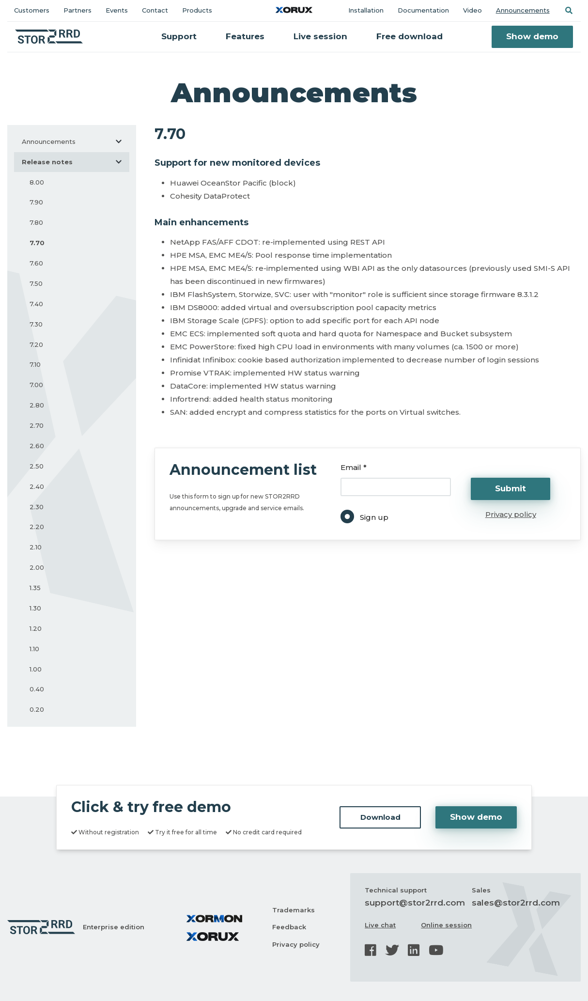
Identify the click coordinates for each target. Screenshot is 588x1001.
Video (472, 10)
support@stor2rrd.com (415, 902)
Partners (77, 10)
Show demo (532, 36)
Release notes (75, 162)
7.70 (37, 243)
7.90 (36, 202)
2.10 (36, 547)
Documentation (423, 10)
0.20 (37, 709)
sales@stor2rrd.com (516, 902)
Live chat (380, 925)
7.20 (36, 344)
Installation (366, 10)
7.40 (36, 304)
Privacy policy (510, 514)
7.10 (35, 364)
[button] (569, 10)
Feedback (289, 927)
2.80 (37, 405)
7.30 (36, 324)
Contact (155, 10)
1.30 (35, 608)
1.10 (34, 649)
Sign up (374, 517)
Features (245, 36)
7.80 (36, 222)
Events (117, 10)
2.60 (37, 446)
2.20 (37, 527)
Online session (446, 925)
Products (197, 10)
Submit (510, 488)
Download (380, 817)
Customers (31, 10)
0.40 (37, 689)
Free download (409, 36)
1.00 (36, 669)
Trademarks (293, 910)
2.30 (37, 507)
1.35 (35, 588)
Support (179, 36)
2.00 (37, 567)
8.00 (37, 182)
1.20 (36, 628)
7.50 (36, 283)
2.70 (37, 425)
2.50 (37, 466)
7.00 (36, 385)
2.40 (37, 486)
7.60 (36, 263)
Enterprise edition (113, 927)
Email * (353, 467)
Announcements (523, 10)
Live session (320, 36)
